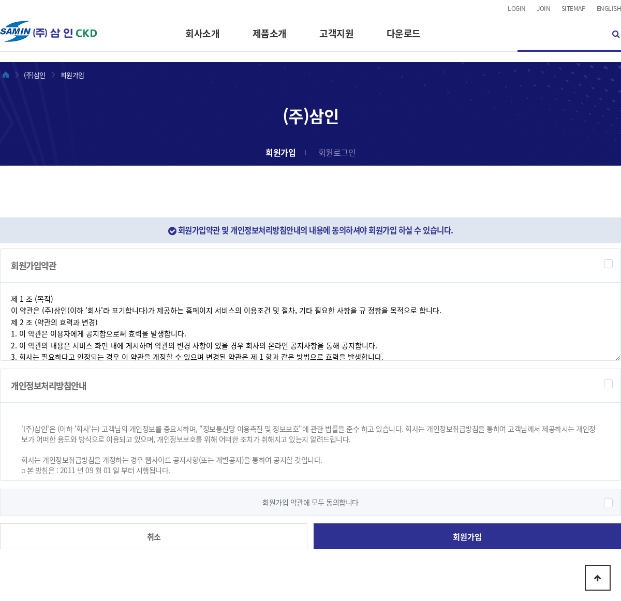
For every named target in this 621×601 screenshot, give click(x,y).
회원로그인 (337, 152)
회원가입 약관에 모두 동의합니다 (310, 502)
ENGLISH (609, 8)
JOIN (543, 8)
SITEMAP (573, 8)
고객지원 (336, 33)
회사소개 (202, 33)
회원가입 (280, 152)
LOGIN (517, 8)
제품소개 (270, 33)
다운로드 (404, 33)
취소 (154, 537)
